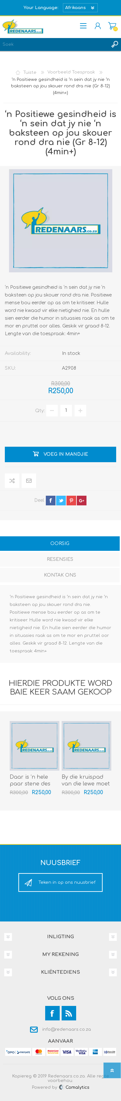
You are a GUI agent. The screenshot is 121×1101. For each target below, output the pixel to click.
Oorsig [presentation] (59, 543)
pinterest (71, 500)
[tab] (60, 544)
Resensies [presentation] (60, 559)
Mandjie (112, 26)
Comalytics (73, 1087)
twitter (61, 500)
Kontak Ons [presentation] (60, 575)
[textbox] (54, 44)
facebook (50, 500)
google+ (81, 500)
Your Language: (41, 7)
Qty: (40, 410)
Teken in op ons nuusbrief (67, 882)
